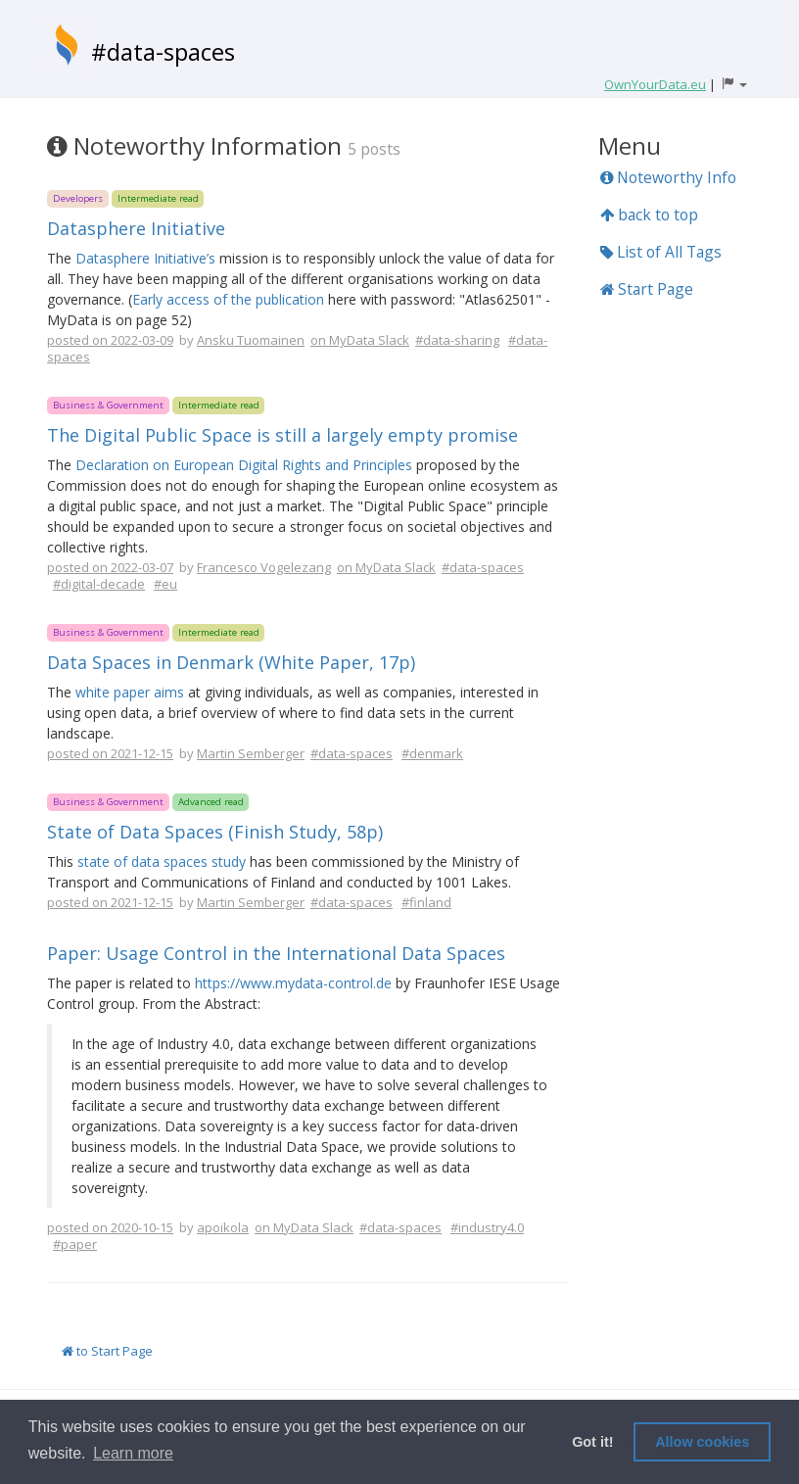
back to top (649, 214)
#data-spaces (163, 51)
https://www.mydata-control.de (293, 983)
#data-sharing (457, 340)
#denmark (432, 753)
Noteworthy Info (668, 177)
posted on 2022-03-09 (110, 340)
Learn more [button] (133, 1453)
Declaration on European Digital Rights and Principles (243, 464)
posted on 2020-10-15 (110, 1227)
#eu (165, 584)
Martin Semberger (251, 753)
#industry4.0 (487, 1227)
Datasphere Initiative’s (145, 258)
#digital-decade (99, 584)
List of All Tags (661, 252)
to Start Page (107, 1351)
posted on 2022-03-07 (110, 567)
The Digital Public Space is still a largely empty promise (282, 435)
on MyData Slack (359, 340)
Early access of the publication (228, 299)
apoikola (223, 1227)
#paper (75, 1244)
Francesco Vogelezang (264, 567)
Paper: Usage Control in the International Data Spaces (276, 953)
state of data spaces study (161, 861)
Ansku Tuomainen (251, 340)
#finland (426, 902)
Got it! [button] (592, 1442)
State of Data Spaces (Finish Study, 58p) (215, 831)
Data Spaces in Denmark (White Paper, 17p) (231, 662)
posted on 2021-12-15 (110, 753)
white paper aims (129, 692)
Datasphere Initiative (136, 228)
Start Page (646, 289)
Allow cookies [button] (702, 1442)
